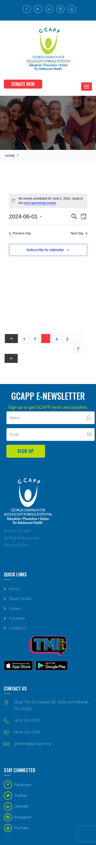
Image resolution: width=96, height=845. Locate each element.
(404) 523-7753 (27, 732)
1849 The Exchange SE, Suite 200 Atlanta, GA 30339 (51, 705)
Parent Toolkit (20, 599)
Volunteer (17, 618)
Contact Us (18, 628)
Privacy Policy (16, 545)
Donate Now (23, 84)
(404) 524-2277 (27, 720)
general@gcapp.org (32, 743)
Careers (15, 609)
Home (10, 156)
